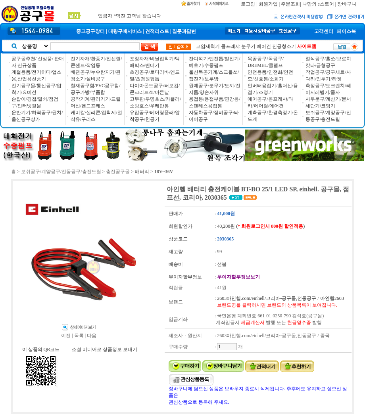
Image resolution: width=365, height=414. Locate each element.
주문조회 (290, 4)
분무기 (248, 46)
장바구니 (346, 4)
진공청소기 (284, 46)
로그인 (248, 4)
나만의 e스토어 (318, 4)
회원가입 (268, 4)
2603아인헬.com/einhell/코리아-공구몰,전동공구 (266, 298)
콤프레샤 (230, 46)
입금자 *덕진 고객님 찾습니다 (129, 15)
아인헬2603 (332, 298)
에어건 (264, 46)
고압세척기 (208, 46)
